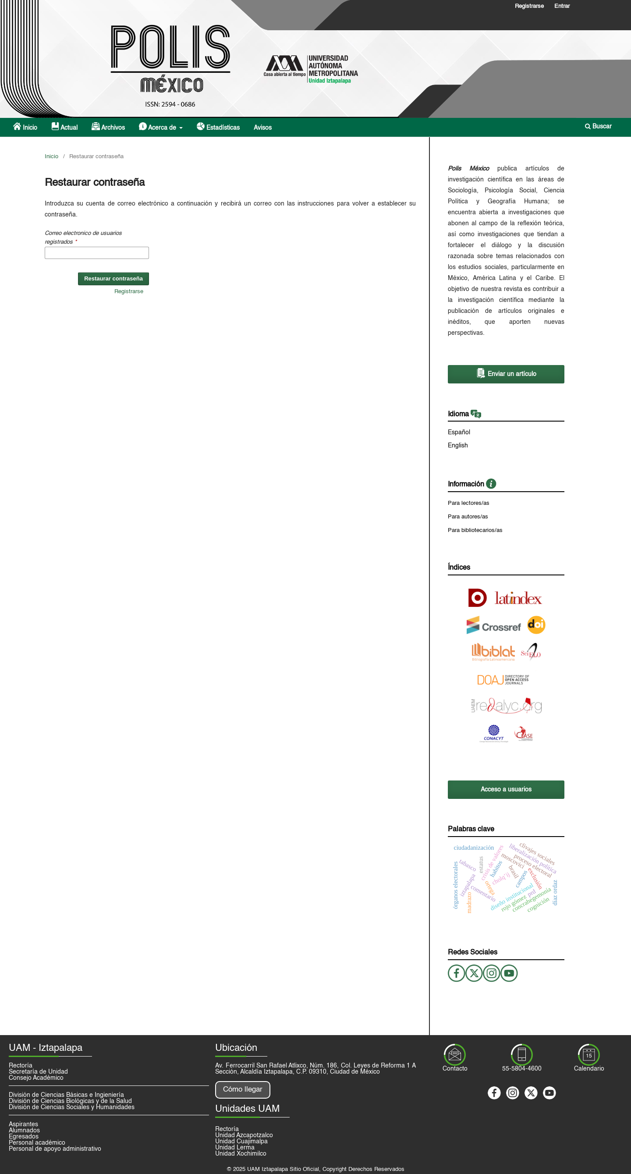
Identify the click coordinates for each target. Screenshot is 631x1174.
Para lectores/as (468, 503)
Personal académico (37, 1143)
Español (459, 432)
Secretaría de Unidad (38, 1072)
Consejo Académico (36, 1078)
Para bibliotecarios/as (475, 530)
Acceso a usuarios (506, 790)
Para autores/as (468, 517)
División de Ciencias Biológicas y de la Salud (70, 1101)
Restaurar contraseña (113, 278)
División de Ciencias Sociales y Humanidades (72, 1107)
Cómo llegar (242, 1089)
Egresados (24, 1137)
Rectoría (20, 1066)
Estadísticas (218, 126)
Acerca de (158, 126)
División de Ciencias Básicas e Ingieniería (66, 1095)
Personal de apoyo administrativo (55, 1149)
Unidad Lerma (235, 1148)
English (458, 446)
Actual (64, 126)
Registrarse (529, 6)
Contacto (455, 1069)
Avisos (263, 128)
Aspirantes (23, 1124)
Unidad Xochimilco (240, 1154)
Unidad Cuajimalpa (241, 1142)
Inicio (25, 126)
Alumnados (24, 1131)
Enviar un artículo (506, 373)
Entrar (562, 6)
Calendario (589, 1069)
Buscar (598, 126)
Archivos (108, 126)
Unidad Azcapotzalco (244, 1135)
